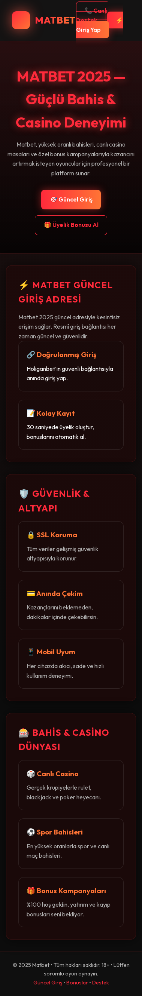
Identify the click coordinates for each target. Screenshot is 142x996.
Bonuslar (77, 982)
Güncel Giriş (47, 982)
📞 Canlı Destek (92, 15)
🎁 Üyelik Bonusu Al (71, 224)
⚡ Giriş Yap (99, 25)
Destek (100, 982)
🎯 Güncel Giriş (71, 199)
